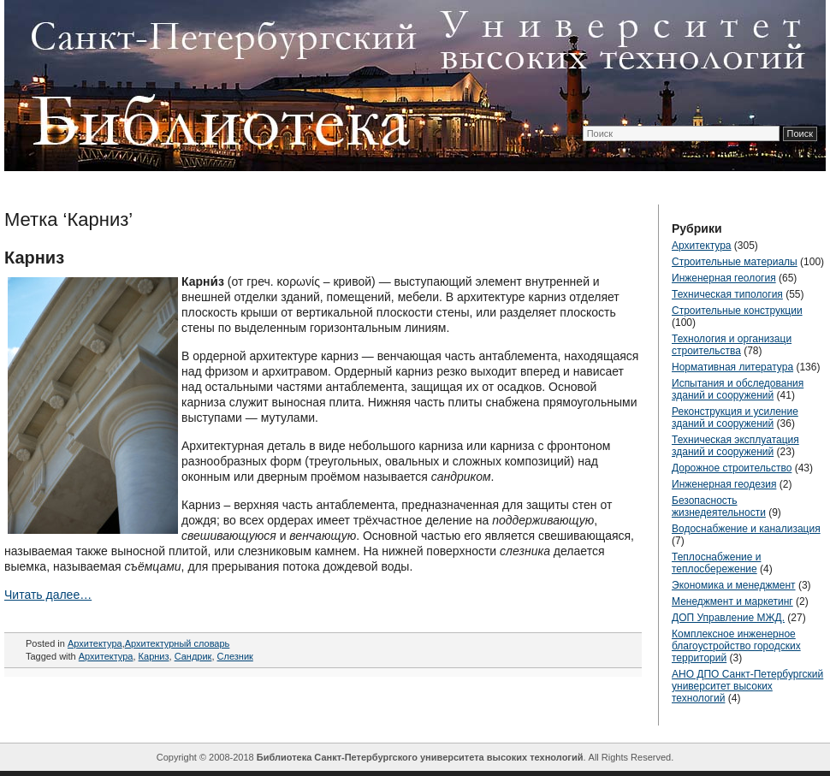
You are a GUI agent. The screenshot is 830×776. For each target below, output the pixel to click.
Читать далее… (48, 594)
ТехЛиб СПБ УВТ (410, 82)
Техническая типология (727, 294)
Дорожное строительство (731, 468)
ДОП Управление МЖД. (728, 618)
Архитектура (95, 643)
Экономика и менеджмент (734, 585)
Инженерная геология (724, 278)
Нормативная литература (732, 367)
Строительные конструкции (737, 311)
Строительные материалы (734, 262)
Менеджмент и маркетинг (732, 601)
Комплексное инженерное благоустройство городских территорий (736, 646)
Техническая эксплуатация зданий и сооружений (735, 446)
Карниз (34, 257)
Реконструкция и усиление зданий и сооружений (735, 417)
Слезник (235, 656)
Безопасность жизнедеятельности (719, 506)
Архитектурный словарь (177, 643)
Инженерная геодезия (724, 484)
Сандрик (193, 656)
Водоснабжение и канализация (746, 529)
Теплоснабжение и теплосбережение (716, 563)
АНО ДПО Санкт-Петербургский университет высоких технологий (747, 686)
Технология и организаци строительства (731, 345)
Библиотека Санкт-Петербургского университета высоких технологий (420, 757)
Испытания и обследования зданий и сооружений (737, 389)
